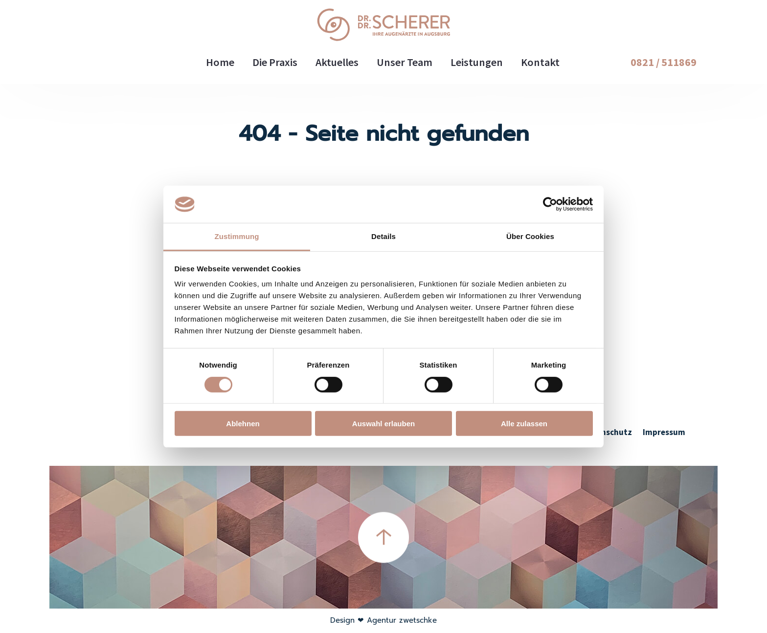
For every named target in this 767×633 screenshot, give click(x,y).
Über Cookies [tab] (530, 236)
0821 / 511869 (664, 62)
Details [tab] (383, 236)
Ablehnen (242, 423)
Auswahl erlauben (383, 423)
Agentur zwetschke (402, 620)
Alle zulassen (524, 423)
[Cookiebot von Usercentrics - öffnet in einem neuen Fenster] (550, 204)
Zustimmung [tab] (237, 236)
